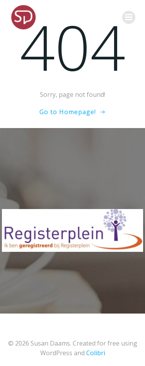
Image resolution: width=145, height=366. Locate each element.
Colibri (95, 353)
